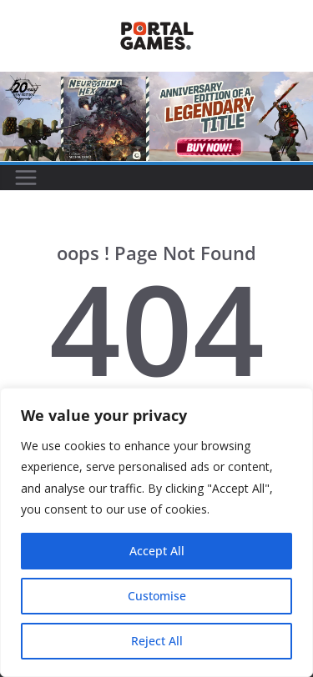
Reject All (157, 641)
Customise (157, 596)
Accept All (156, 551)
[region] (156, 532)
